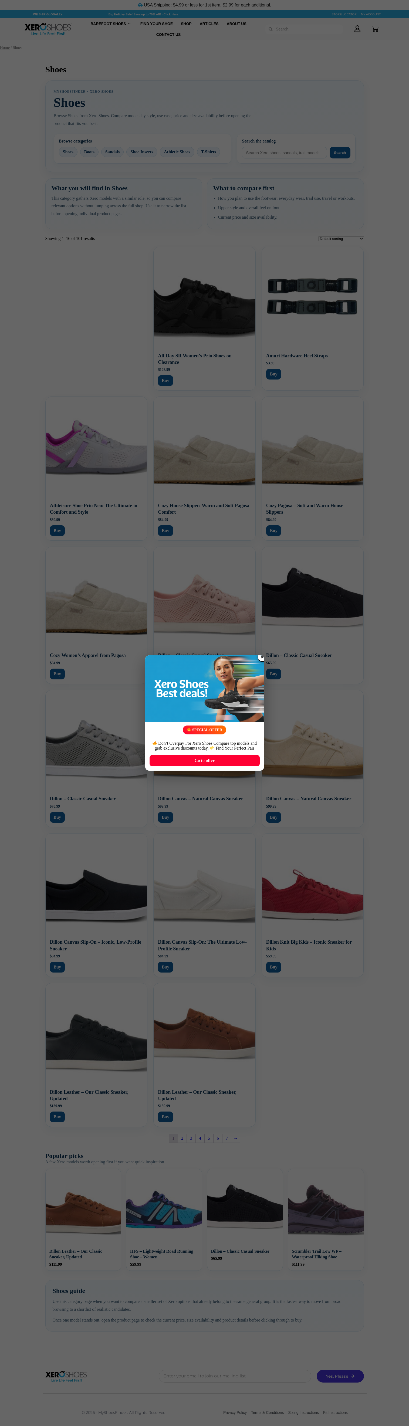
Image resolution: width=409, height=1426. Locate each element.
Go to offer (204, 760)
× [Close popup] (262, 657)
